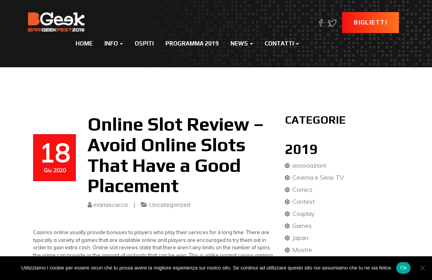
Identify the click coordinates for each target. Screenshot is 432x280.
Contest (303, 201)
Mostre (302, 250)
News (241, 43)
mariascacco (110, 204)
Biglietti (370, 22)
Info (113, 43)
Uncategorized (169, 204)
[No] (422, 268)
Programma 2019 (192, 43)
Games (302, 225)
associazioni (309, 165)
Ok (403, 268)
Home (84, 43)
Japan (300, 238)
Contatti (282, 43)
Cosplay (303, 213)
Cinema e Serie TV (318, 177)
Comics (302, 189)
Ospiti (144, 43)
